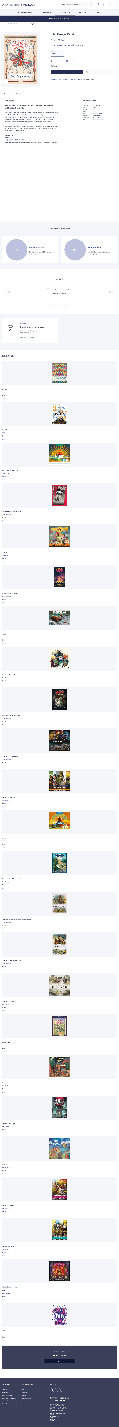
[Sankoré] (59, 822)
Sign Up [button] (59, 1361)
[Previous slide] (7, 290)
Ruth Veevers (5, 1126)
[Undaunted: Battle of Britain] (59, 944)
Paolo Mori (5, 678)
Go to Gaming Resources (27, 337)
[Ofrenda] (59, 536)
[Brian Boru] (59, 1148)
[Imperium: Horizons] (59, 781)
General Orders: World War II (11, 879)
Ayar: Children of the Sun (10, 471)
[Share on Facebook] (8, 93)
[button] (103, 4)
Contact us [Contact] (24, 1392)
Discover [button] (82, 12)
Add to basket (66, 72)
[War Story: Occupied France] (59, 699)
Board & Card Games (21, 24)
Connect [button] (98, 12)
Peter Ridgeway (6, 637)
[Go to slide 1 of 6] (53, 305)
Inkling (4, 1331)
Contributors (65, 12)
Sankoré (4, 838)
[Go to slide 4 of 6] (60, 305)
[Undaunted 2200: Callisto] (59, 740)
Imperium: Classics (8, 1205)
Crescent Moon (7, 1083)
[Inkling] (59, 1315)
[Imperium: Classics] (59, 1189)
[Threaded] (59, 373)
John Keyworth (6, 1334)
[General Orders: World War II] (59, 863)
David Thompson (6, 514)
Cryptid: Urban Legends (9, 1124)
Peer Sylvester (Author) (58, 45)
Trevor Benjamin (6, 1004)
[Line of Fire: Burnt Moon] (59, 577)
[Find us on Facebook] (52, 1390)
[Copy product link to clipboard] (19, 93)
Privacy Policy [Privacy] (5, 1392)
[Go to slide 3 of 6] (58, 305)
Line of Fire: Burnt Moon (10, 593)
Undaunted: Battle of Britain (11, 960)
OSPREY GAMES (11, 24)
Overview (4, 1389)
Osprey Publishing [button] (25, 12)
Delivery (24, 1395)
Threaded (5, 389)
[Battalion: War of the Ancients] (59, 659)
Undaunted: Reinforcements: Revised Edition (16, 920)
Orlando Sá (5, 555)
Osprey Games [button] (46, 12)
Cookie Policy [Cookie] (5, 1401)
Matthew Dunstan (7, 1045)
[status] (62, 61)
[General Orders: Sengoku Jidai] (59, 495)
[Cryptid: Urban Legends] (59, 1107)
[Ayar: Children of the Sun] (59, 454)
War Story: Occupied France (11, 715)
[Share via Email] (16, 93)
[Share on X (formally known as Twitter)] (11, 93)
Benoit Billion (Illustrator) (75, 45)
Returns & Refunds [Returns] (26, 1398)
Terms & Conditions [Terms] (7, 1395)
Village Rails (6, 1042)
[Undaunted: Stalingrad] (59, 985)
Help (23, 1389)
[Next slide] (111, 290)
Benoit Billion (95, 247)
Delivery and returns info (59, 79)
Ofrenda (4, 552)
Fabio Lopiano (5, 473)
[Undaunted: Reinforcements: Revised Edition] (59, 903)
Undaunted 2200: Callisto (10, 756)
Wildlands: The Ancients (9, 1287)
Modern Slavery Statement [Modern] (9, 1398)
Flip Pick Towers (7, 430)
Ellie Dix (4, 392)
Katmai (4, 634)
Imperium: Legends (8, 1246)
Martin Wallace (6, 1293)
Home (3, 24)
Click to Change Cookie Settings (10, 1404)
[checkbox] (57, 53)
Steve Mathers (6, 1086)
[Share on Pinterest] (13, 93)
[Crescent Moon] (59, 1067)
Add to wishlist (101, 72)
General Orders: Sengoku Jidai (11, 511)
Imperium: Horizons (8, 797)
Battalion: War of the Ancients (12, 675)
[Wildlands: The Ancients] (59, 1271)
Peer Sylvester (36, 247)
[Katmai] (59, 618)
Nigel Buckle (5, 800)
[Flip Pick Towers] (59, 414)
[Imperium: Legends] (59, 1230)
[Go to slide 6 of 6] (65, 305)
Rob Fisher (5, 433)
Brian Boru (5, 1164)
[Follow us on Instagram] (56, 1390)
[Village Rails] (59, 1026)
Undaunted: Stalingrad (9, 1001)
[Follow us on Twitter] (60, 1390)
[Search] (91, 4)
